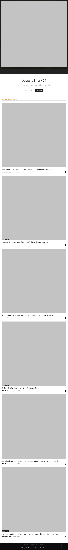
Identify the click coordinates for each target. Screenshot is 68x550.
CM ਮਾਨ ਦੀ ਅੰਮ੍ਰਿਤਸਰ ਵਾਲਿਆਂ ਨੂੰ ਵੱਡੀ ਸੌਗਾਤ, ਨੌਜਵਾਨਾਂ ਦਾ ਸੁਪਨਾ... (26, 243)
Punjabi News (5, 239)
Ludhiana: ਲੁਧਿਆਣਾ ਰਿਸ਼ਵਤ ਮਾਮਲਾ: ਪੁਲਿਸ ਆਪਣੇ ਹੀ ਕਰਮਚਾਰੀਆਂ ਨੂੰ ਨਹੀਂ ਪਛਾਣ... (32, 534)
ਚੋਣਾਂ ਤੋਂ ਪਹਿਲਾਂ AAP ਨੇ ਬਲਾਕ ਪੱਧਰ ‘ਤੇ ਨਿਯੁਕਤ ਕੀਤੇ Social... (23, 388)
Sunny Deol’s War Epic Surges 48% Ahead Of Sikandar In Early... (28, 315)
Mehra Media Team (6, 172)
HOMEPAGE (39, 90)
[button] (3, 71)
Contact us (41, 544)
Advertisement (33, 544)
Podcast (26, 544)
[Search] (65, 71)
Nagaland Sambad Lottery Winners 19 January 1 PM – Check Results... (31, 461)
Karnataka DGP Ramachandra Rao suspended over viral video (27, 170)
